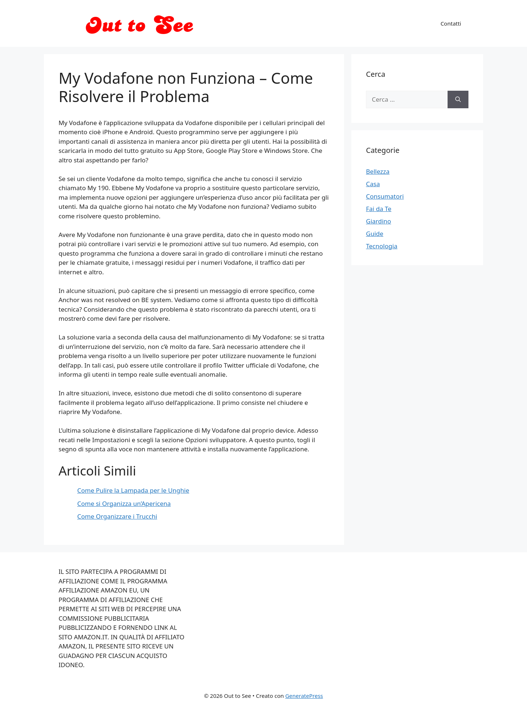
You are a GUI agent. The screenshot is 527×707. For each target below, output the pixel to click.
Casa (373, 184)
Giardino (378, 221)
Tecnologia (381, 246)
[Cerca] (458, 99)
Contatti (451, 23)
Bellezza (377, 171)
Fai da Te (378, 208)
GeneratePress (304, 695)
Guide (374, 233)
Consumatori (385, 196)
